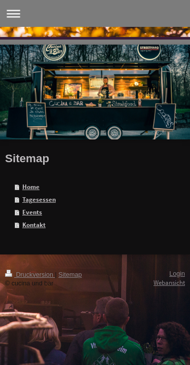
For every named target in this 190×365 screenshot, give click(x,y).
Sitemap (70, 274)
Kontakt (34, 225)
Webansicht (169, 282)
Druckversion (30, 274)
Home (31, 187)
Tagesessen (39, 199)
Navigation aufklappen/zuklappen (95, 13)
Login (177, 273)
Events (32, 212)
